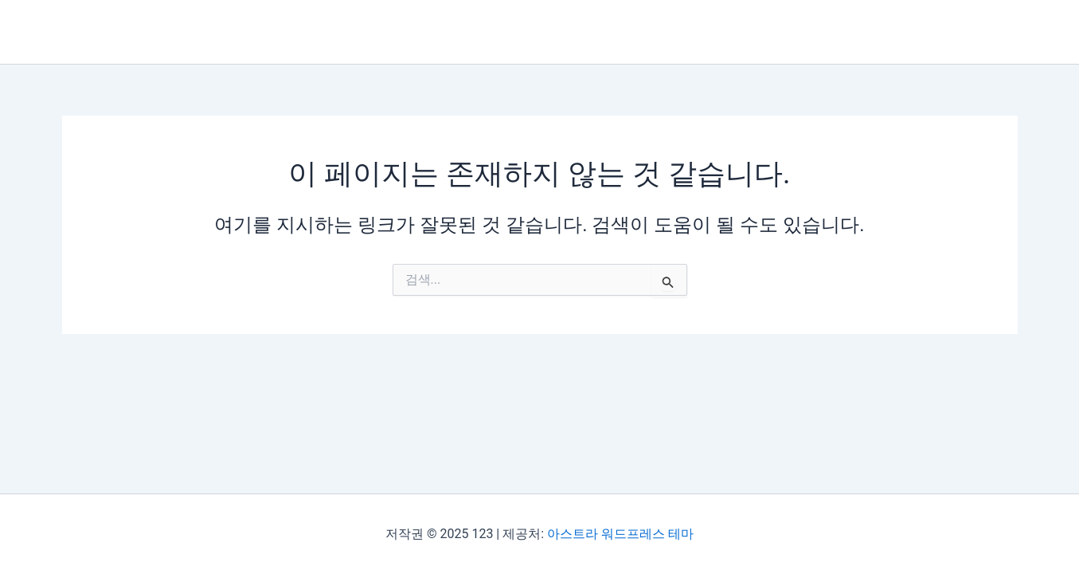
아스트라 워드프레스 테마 (620, 533)
